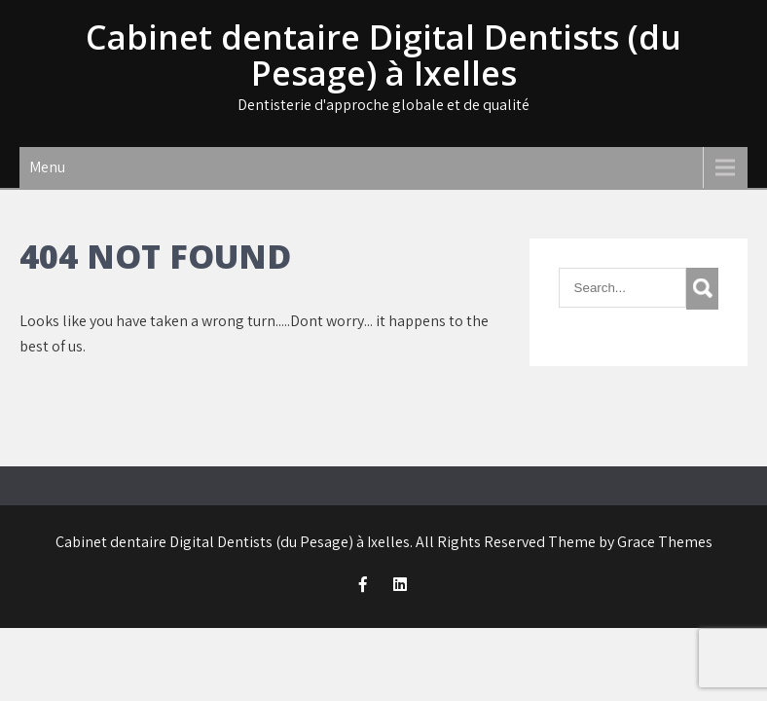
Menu (47, 167)
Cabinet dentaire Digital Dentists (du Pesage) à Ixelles (383, 55)
